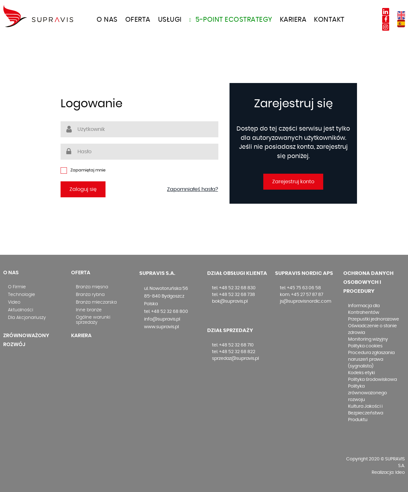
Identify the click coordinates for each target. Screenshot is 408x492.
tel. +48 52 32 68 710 (233, 345)
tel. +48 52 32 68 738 (233, 294)
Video (14, 302)
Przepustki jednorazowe (373, 319)
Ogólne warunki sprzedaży (93, 320)
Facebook (385, 19)
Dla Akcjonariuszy (27, 317)
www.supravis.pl (161, 327)
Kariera (293, 19)
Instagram (385, 27)
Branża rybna (90, 294)
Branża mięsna (92, 287)
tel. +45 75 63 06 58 (300, 288)
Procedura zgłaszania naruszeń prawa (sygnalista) (371, 359)
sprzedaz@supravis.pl (235, 358)
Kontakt (329, 19)
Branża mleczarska (96, 302)
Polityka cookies (365, 346)
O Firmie (17, 287)
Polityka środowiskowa (372, 379)
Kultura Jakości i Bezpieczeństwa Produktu (365, 413)
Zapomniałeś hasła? (192, 189)
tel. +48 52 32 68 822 (233, 352)
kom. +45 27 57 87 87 (301, 294)
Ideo (400, 472)
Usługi (170, 19)
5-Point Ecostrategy (230, 19)
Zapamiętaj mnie (83, 170)
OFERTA (137, 19)
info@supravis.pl (162, 319)
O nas (107, 19)
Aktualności (20, 310)
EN (401, 15)
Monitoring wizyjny (368, 339)
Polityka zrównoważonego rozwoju (367, 393)
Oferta (80, 272)
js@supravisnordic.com (305, 301)
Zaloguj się (83, 189)
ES (401, 23)
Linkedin (385, 11)
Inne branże (89, 310)
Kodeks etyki (361, 373)
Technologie (21, 294)
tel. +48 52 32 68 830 (234, 288)
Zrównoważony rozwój (26, 340)
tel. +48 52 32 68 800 (166, 311)
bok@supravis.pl (230, 301)
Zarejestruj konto (293, 181)
